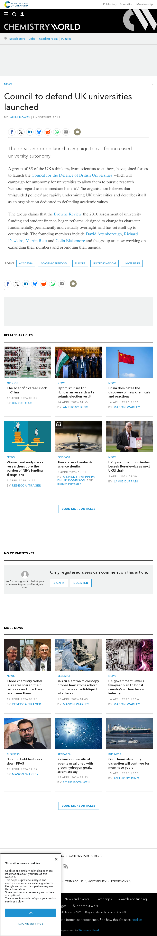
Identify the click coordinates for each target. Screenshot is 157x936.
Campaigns (104, 899)
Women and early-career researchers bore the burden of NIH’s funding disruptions (26, 468)
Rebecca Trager (26, 485)
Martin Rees (36, 240)
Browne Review (67, 214)
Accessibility (97, 881)
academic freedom (53, 263)
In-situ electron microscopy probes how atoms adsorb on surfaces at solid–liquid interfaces (78, 687)
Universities (132, 263)
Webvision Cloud (88, 929)
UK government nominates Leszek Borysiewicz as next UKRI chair (129, 466)
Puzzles (66, 39)
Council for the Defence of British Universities (71, 175)
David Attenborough (104, 234)
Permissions (119, 881)
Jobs (32, 39)
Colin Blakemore (70, 240)
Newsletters (17, 39)
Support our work (85, 906)
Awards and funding (132, 899)
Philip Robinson (71, 480)
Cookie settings (31, 923)
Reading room (48, 39)
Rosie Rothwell (77, 782)
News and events (77, 899)
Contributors (79, 855)
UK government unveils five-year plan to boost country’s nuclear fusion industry (126, 687)
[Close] (56, 859)
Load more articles (78, 509)
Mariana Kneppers (79, 477)
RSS (96, 855)
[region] (30, 894)
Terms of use (74, 881)
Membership (145, 4)
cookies (136, 920)
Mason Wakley (127, 407)
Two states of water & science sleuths (74, 464)
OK (31, 912)
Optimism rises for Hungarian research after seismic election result (76, 392)
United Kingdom (104, 263)
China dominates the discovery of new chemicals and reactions (129, 392)
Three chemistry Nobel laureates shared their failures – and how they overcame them (24, 687)
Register (80, 583)
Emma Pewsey (69, 483)
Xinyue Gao (22, 403)
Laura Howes (19, 117)
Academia (26, 263)
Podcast (64, 457)
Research (64, 675)
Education (126, 4)
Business (13, 754)
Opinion (13, 383)
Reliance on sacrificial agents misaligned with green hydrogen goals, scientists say (75, 765)
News (8, 84)
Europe (80, 263)
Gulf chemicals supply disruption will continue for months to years (128, 763)
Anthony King (76, 407)
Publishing (110, 4)
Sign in (59, 583)
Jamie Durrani (126, 481)
